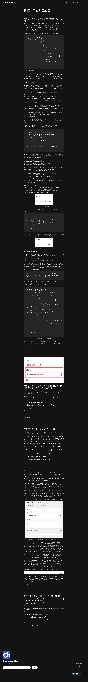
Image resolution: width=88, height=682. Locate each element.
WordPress (83, 678)
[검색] (35, 667)
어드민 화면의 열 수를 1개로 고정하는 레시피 (42, 595)
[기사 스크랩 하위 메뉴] (74, 2)
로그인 (83, 2)
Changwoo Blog (8, 2)
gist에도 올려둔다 (43, 341)
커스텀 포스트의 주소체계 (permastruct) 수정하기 (43, 19)
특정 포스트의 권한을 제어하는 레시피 (39, 428)
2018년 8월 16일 (27, 417)
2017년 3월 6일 (27, 583)
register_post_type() (52, 28)
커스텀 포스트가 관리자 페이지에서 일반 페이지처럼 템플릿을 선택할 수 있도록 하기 (43, 386)
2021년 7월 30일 (27, 345)
